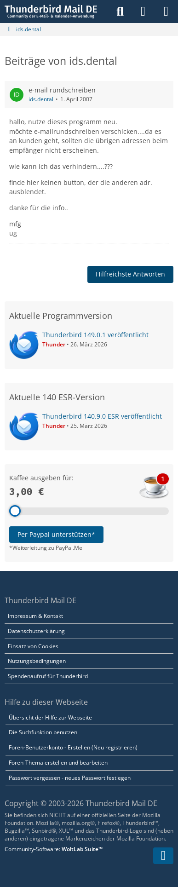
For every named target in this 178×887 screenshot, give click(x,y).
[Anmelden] (143, 11)
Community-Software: (54, 849)
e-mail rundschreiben (62, 90)
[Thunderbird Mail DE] (51, 11)
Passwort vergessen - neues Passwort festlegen (70, 778)
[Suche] (120, 11)
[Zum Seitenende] (163, 855)
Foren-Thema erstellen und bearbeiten (58, 762)
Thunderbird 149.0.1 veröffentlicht (95, 334)
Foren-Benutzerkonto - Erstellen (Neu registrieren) (73, 747)
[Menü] (166, 11)
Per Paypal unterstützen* (56, 534)
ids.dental (41, 99)
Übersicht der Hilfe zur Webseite (50, 717)
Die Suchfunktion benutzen (43, 732)
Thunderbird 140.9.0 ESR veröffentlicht (102, 416)
